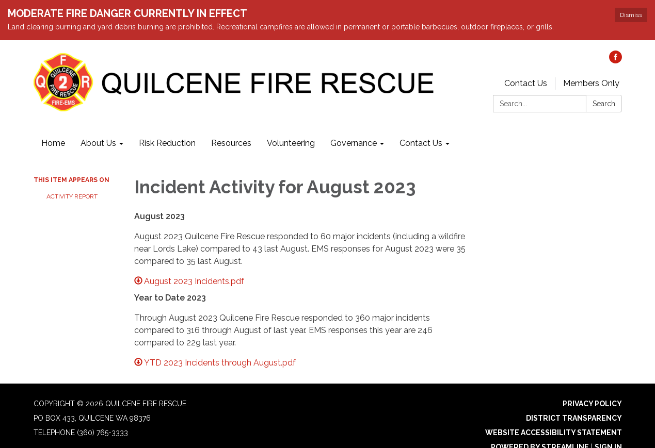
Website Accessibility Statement (553, 432)
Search (604, 103)
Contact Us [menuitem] (421, 143)
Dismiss (631, 15)
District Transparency (574, 418)
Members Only (591, 83)
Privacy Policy (592, 404)
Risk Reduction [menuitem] (167, 143)
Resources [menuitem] (231, 143)
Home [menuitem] (53, 143)
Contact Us (525, 83)
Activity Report (72, 196)
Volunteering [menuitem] (291, 143)
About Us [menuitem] (98, 143)
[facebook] (615, 60)
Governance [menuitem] (353, 143)
